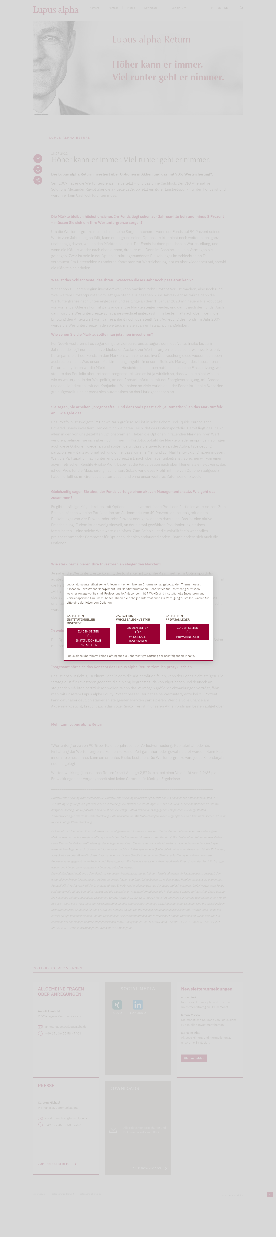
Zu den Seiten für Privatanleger (187, 632)
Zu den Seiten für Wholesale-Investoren (137, 634)
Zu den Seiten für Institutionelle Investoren (88, 638)
